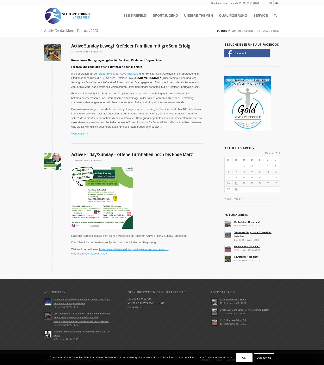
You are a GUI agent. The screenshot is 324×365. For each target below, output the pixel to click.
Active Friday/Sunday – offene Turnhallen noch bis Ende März (132, 154)
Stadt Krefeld (106, 73)
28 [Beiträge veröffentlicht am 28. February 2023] (236, 189)
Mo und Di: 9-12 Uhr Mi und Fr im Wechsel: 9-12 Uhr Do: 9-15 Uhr (146, 303)
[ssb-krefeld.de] (67, 15)
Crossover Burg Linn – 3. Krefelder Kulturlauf (244, 310)
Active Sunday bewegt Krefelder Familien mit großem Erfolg (130, 46)
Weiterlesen (80, 133)
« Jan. (228, 198)
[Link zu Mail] (277, 3)
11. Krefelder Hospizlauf (247, 222)
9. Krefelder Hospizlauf (246, 257)
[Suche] (275, 15)
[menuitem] (135, 15)
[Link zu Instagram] (270, 3)
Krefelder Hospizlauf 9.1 (247, 246)
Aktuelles (97, 51)
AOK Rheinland (129, 73)
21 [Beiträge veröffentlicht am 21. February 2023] (236, 183)
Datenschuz (264, 357)
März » (238, 198)
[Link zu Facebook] (264, 3)
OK (244, 357)
